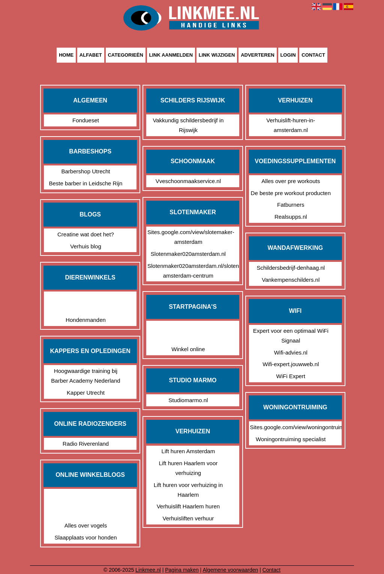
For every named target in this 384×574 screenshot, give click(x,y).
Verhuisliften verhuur (188, 518)
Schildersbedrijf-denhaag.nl (290, 267)
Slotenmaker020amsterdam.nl (188, 254)
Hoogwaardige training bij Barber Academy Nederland (85, 376)
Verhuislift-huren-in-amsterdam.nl (290, 125)
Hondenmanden (86, 320)
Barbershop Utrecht (85, 171)
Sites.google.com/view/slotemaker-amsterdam (188, 237)
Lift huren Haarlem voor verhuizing (188, 468)
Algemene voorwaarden (230, 570)
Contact (313, 55)
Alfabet (91, 55)
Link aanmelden (171, 55)
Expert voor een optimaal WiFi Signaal (290, 336)
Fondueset (85, 120)
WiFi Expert (291, 376)
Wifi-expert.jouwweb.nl (290, 364)
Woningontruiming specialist (291, 439)
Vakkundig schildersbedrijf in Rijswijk (188, 125)
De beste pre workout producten (291, 193)
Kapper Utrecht (86, 392)
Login (288, 55)
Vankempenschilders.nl (291, 279)
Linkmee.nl (148, 570)
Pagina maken (182, 570)
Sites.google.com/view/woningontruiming (291, 427)
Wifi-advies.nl (291, 352)
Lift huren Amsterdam (188, 451)
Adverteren (257, 55)
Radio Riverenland (86, 443)
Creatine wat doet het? (85, 234)
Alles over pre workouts (290, 181)
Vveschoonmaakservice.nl (188, 181)
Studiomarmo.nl (188, 400)
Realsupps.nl (290, 216)
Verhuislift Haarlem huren (188, 506)
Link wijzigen (217, 55)
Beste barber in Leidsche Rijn (86, 183)
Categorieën (125, 55)
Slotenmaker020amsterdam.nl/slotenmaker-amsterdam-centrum (188, 271)
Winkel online (188, 349)
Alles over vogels (85, 525)
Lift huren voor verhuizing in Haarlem (188, 490)
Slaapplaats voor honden (86, 537)
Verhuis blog (85, 246)
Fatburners (290, 204)
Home (66, 55)
